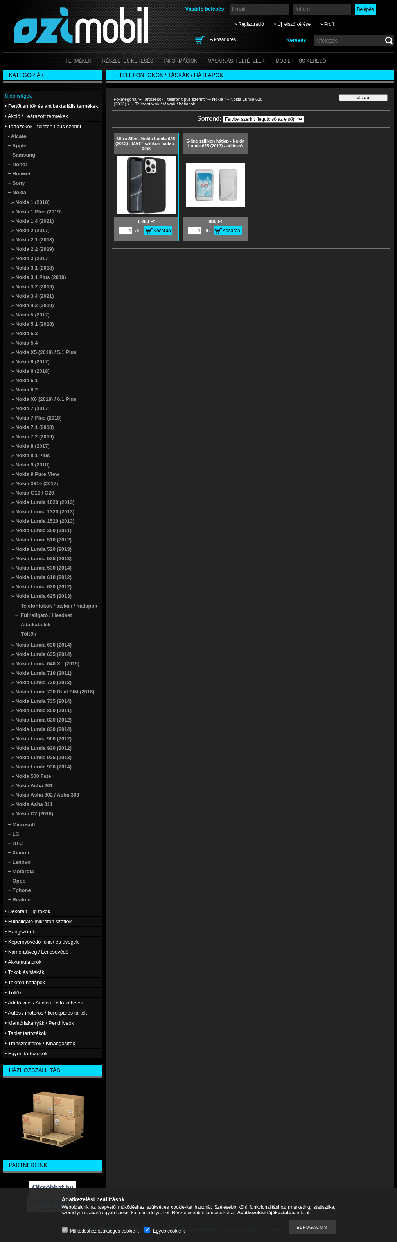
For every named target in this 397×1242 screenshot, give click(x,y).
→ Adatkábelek (32, 624)
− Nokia (215, 99)
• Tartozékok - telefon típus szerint (172, 99)
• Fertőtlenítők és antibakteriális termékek (51, 106)
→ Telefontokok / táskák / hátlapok (55, 606)
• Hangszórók (20, 932)
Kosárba (162, 230)
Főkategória (125, 99)
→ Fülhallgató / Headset (43, 615)
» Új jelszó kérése (292, 24)
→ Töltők (25, 634)
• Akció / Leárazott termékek (36, 116)
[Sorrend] (263, 119)
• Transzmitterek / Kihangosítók (40, 1043)
